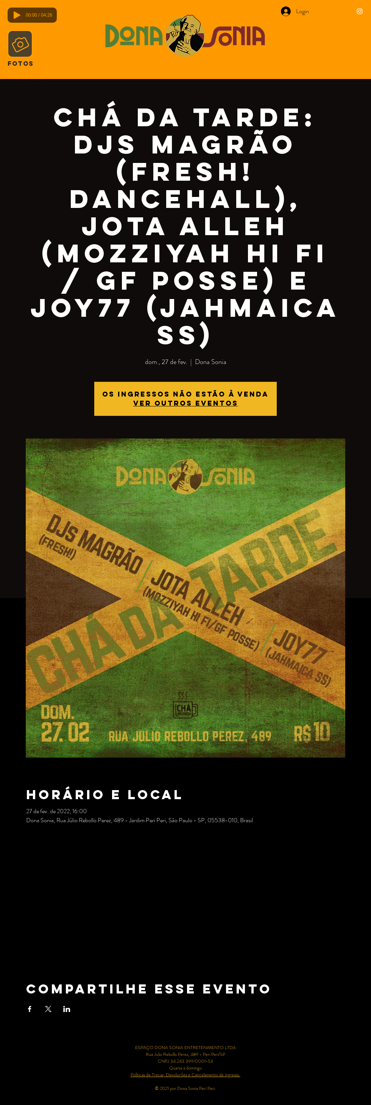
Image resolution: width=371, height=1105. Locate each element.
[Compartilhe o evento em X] (48, 1009)
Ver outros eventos (185, 403)
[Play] (17, 15)
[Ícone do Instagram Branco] (359, 11)
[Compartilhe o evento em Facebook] (29, 1009)
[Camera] (20, 43)
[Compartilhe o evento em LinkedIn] (66, 1009)
